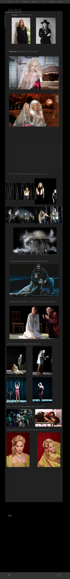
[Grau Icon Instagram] (9, 575)
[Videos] (59, 14)
